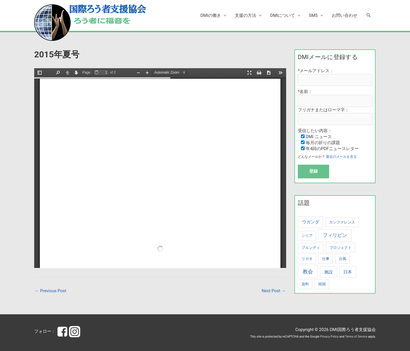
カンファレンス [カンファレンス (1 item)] (342, 222)
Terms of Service (356, 336)
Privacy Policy (329, 336)
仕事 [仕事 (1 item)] (325, 259)
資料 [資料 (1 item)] (305, 284)
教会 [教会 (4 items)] (308, 272)
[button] (369, 15)
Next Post (274, 290)
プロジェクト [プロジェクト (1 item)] (340, 247)
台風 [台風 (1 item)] (342, 259)
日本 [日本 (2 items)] (347, 272)
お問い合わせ (344, 15)
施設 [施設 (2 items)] (328, 272)
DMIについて (282, 15)
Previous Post (50, 290)
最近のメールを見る (341, 157)
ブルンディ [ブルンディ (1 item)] (311, 247)
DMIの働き (210, 15)
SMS (313, 15)
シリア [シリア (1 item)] (307, 235)
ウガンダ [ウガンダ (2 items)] (310, 222)
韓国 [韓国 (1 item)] (322, 284)
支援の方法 (245, 15)
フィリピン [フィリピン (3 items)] (335, 235)
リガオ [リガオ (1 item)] (307, 259)
